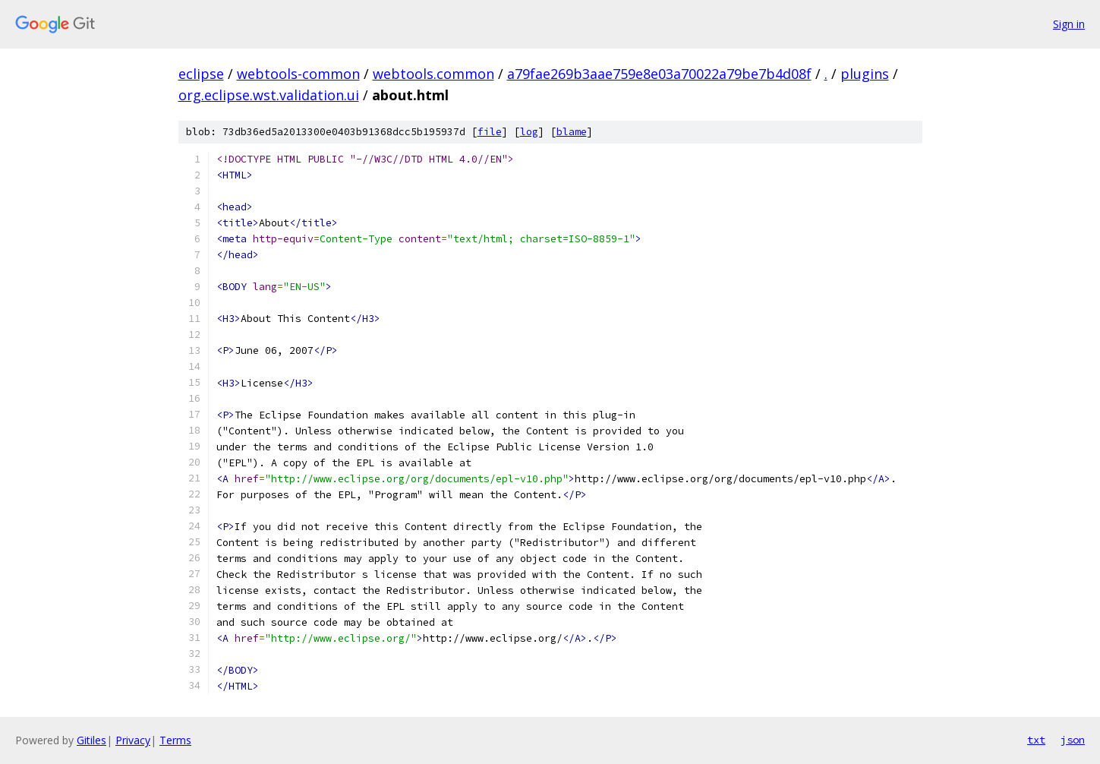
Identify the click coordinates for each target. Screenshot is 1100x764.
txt (1036, 740)
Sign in (1069, 24)
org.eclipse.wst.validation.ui (268, 95)
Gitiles (91, 740)
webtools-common (298, 74)
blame (571, 131)
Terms (175, 740)
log (529, 131)
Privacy (132, 740)
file (490, 131)
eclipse (201, 74)
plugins (864, 74)
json (1073, 740)
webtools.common (433, 74)
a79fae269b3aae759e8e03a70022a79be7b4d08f (659, 74)
